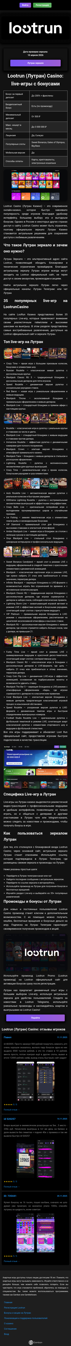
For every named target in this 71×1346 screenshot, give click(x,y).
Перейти (35, 1018)
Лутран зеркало (35, 63)
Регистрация (42, 5)
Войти (25, 5)
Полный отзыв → (12, 1110)
